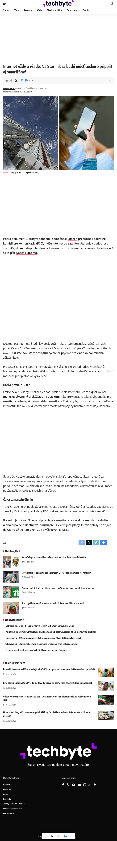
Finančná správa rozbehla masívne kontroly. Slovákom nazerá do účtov (54, 557)
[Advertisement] (58, 37)
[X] (68, 784)
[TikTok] (90, 784)
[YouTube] (73, 784)
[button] (6, 3)
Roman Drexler (9, 88)
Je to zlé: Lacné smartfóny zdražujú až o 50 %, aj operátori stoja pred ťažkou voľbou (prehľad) (49, 669)
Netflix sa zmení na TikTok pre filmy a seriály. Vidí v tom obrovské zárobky (39, 626)
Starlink (85, 243)
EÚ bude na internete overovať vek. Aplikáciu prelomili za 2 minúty (36, 650)
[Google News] (79, 784)
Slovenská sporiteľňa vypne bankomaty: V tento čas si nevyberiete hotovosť (56, 572)
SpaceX (72, 238)
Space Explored (26, 253)
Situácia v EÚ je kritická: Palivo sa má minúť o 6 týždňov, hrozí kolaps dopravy (41, 644)
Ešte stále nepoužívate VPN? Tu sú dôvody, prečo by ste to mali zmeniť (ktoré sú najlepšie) (47, 682)
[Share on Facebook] (11, 80)
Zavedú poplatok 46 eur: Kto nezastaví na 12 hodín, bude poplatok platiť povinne (59, 588)
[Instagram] (84, 784)
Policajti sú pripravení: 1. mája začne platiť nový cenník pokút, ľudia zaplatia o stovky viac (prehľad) (50, 631)
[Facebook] (63, 784)
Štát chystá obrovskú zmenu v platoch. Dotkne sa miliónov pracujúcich (54, 603)
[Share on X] (16, 80)
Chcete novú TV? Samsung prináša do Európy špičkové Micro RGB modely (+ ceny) (43, 638)
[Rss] (95, 784)
